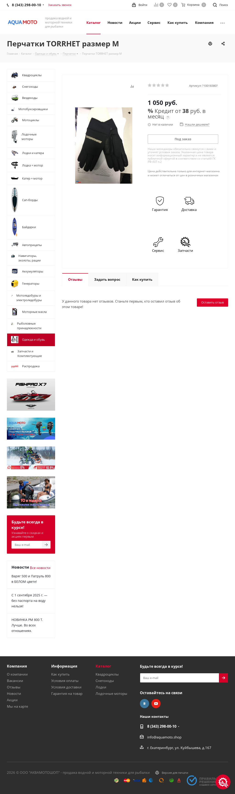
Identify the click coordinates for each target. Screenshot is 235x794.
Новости (14, 693)
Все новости (40, 567)
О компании (17, 674)
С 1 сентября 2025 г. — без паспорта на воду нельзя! (29, 600)
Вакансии (15, 680)
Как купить (60, 674)
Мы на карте (17, 706)
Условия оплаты (65, 680)
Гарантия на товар (66, 693)
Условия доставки (66, 687)
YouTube (156, 703)
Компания (17, 666)
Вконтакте (144, 703)
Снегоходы (105, 680)
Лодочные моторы (111, 693)
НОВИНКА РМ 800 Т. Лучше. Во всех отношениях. (27, 625)
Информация (64, 666)
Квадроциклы (107, 674)
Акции (12, 700)
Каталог (103, 666)
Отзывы (13, 687)
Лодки (101, 687)
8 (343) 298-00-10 (161, 726)
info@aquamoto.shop (164, 737)
